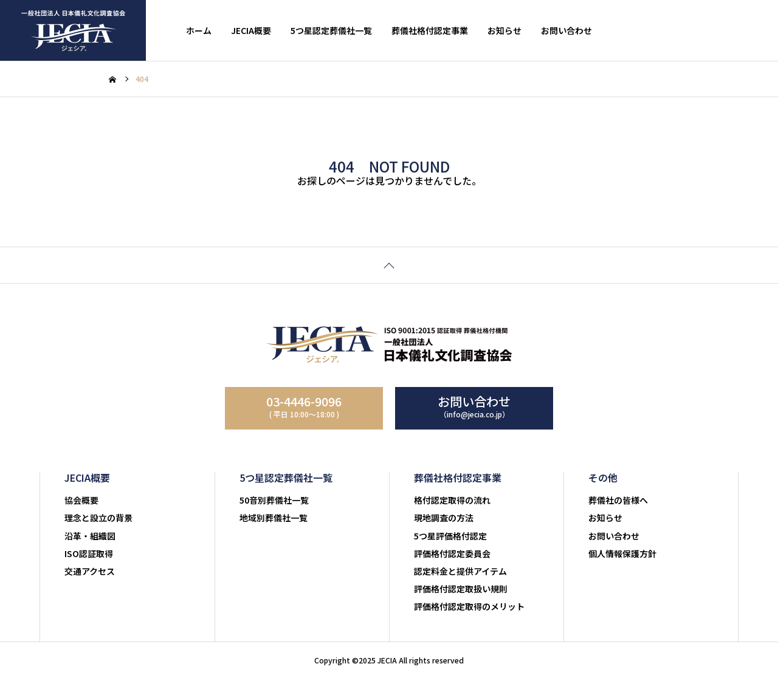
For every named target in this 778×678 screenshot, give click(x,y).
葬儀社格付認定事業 (429, 30)
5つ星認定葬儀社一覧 (331, 30)
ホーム (199, 30)
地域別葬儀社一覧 (273, 518)
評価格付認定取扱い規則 (461, 589)
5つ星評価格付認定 (450, 536)
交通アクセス (89, 571)
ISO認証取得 (88, 553)
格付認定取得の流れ (452, 500)
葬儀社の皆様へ (618, 500)
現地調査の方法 (443, 518)
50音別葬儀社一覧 (274, 500)
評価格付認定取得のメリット (469, 606)
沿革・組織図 (89, 536)
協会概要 (81, 500)
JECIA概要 (251, 30)
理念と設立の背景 (98, 518)
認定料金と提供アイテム (460, 571)
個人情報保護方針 (622, 553)
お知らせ (504, 30)
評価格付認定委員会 (452, 553)
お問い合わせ (566, 30)
